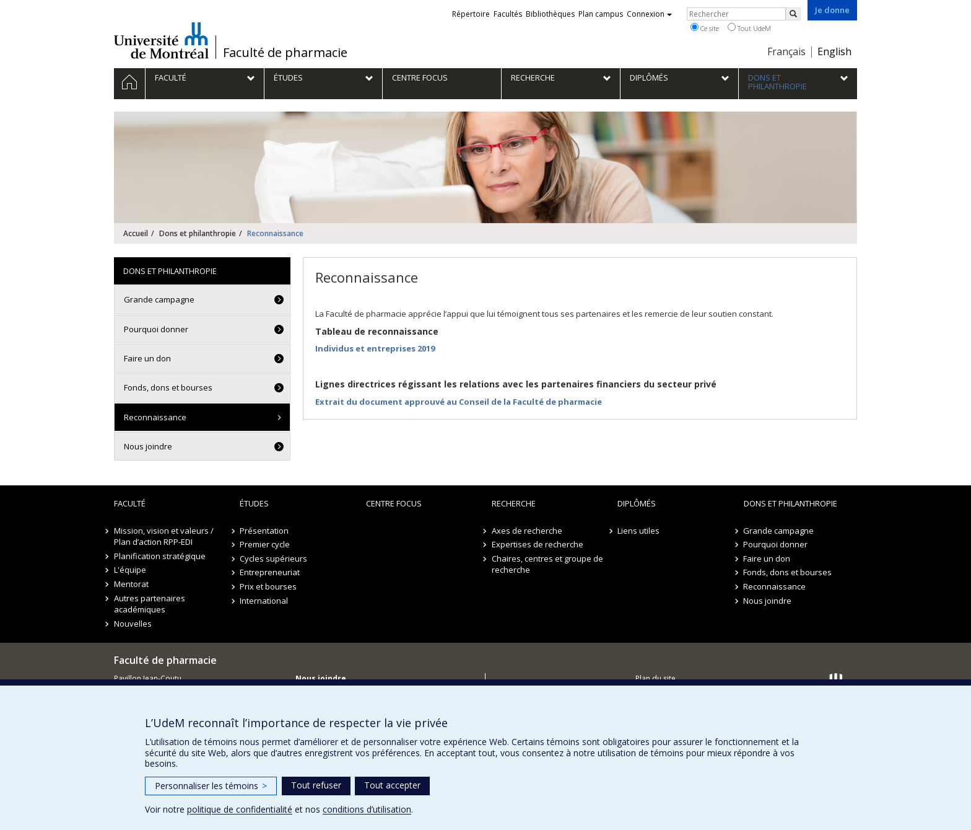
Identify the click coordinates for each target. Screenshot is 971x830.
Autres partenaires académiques (149, 604)
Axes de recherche (527, 530)
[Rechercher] (793, 13)
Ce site (704, 28)
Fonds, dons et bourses (168, 387)
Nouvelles (133, 623)
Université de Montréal (161, 40)
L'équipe (130, 569)
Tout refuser (316, 785)
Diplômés (636, 503)
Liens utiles (638, 530)
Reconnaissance (155, 417)
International (264, 600)
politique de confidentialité (239, 809)
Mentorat (131, 583)
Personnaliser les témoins (211, 786)
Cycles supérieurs (273, 558)
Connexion (649, 14)
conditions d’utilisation (367, 809)
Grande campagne (159, 299)
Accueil (135, 233)
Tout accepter (392, 785)
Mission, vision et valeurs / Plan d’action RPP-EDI (164, 536)
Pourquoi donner (156, 329)
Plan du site (655, 678)
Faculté (130, 503)
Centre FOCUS (394, 503)
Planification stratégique (160, 556)
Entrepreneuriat (270, 572)
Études (254, 503)
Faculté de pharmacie (285, 52)
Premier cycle (265, 544)
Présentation (264, 530)
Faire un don (147, 358)
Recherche (514, 503)
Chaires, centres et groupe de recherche (547, 564)
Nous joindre (148, 446)
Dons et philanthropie (197, 233)
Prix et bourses (268, 586)
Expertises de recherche (537, 544)
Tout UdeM (749, 28)
